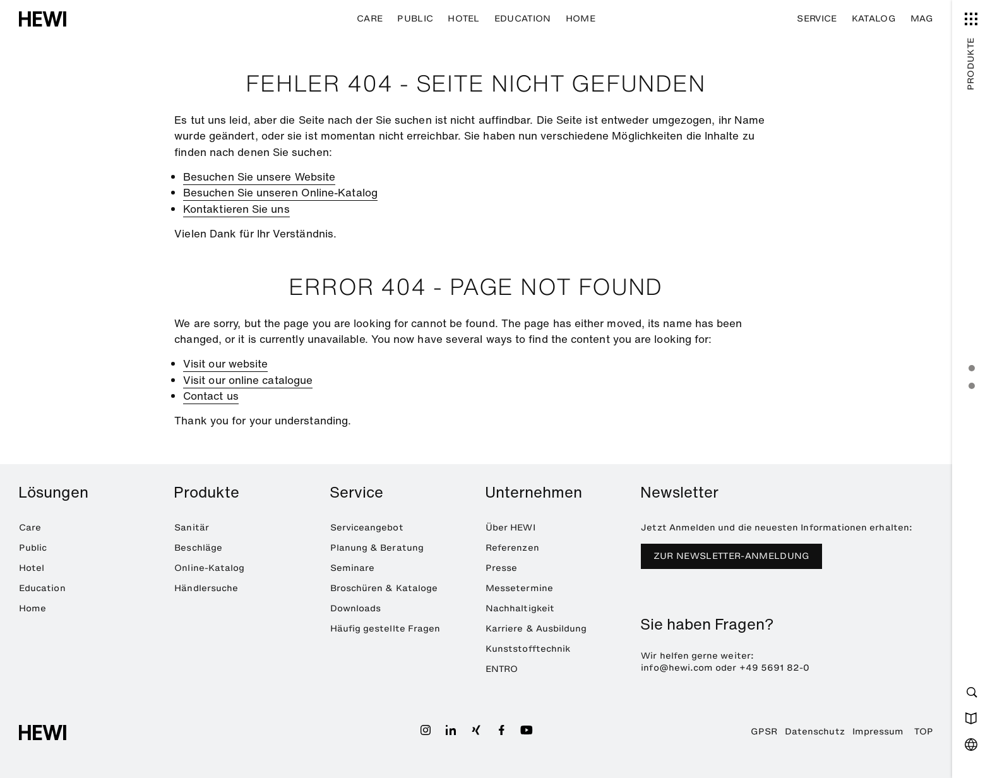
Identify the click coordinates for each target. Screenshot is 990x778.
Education (522, 19)
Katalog (874, 19)
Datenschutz (815, 732)
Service (817, 19)
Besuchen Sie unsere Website (259, 176)
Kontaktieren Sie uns (236, 209)
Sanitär (191, 528)
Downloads (355, 608)
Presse (501, 568)
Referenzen (512, 548)
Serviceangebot (366, 528)
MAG (921, 19)
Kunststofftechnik (528, 649)
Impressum (878, 732)
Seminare (352, 568)
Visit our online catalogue (248, 380)
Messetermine (519, 588)
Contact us (211, 396)
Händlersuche (206, 588)
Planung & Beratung (377, 548)
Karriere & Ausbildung (536, 629)
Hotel (464, 19)
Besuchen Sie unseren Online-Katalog (280, 192)
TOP (923, 732)
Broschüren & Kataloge (384, 588)
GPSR (764, 732)
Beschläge (198, 548)
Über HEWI (510, 528)
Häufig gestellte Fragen (385, 629)
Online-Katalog (209, 568)
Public (415, 19)
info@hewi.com (677, 668)
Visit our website (225, 363)
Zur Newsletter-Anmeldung (731, 556)
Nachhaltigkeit (520, 608)
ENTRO (502, 669)
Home (580, 19)
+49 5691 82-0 (774, 668)
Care (370, 19)
